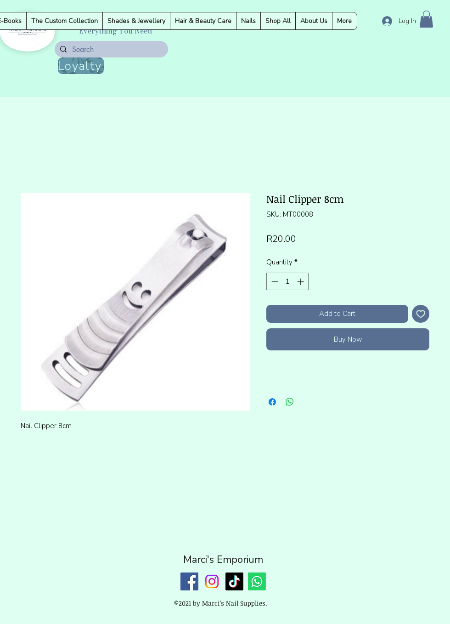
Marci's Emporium (223, 560)
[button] (426, 19)
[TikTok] (234, 581)
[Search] (110, 49)
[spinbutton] (287, 281)
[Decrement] (274, 281)
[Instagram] (212, 581)
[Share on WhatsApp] (289, 401)
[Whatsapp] (257, 581)
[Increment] (301, 281)
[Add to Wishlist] (421, 314)
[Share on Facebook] (272, 401)
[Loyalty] (81, 65)
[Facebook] (189, 581)
